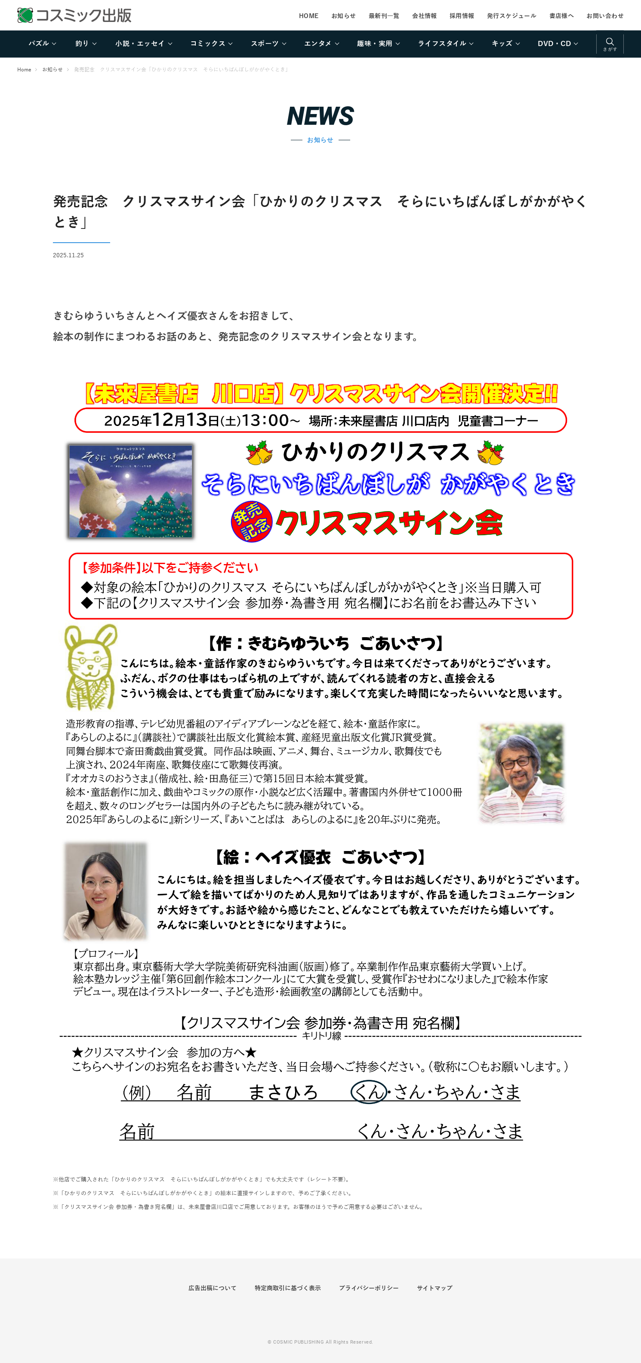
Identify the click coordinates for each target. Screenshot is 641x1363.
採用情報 (462, 15)
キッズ (502, 44)
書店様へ (561, 15)
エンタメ (318, 44)
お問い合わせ (605, 15)
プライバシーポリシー (369, 1288)
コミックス (207, 44)
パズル (38, 44)
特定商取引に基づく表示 (288, 1288)
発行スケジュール (511, 15)
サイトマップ (435, 1288)
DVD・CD (554, 44)
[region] (320, 44)
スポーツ (265, 44)
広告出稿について (212, 1288)
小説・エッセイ (140, 44)
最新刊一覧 (384, 15)
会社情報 (424, 15)
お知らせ (343, 15)
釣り (82, 44)
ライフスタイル (442, 44)
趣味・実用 (374, 44)
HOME (309, 15)
